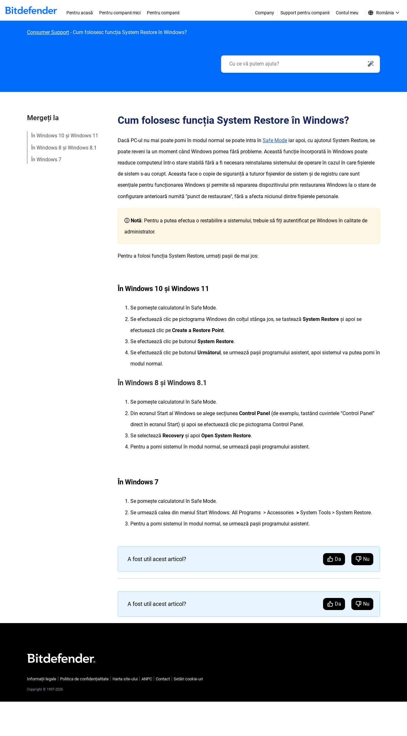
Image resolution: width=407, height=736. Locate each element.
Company (264, 12)
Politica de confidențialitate (84, 679)
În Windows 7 (46, 159)
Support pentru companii (304, 12)
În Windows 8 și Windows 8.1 (64, 148)
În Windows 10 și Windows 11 (64, 136)
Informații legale (41, 679)
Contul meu (347, 12)
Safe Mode (275, 140)
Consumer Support (48, 32)
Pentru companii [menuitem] (163, 12)
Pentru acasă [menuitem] (79, 12)
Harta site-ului (125, 679)
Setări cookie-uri (188, 679)
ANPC (146, 679)
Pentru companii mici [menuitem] (120, 12)
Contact (163, 679)
